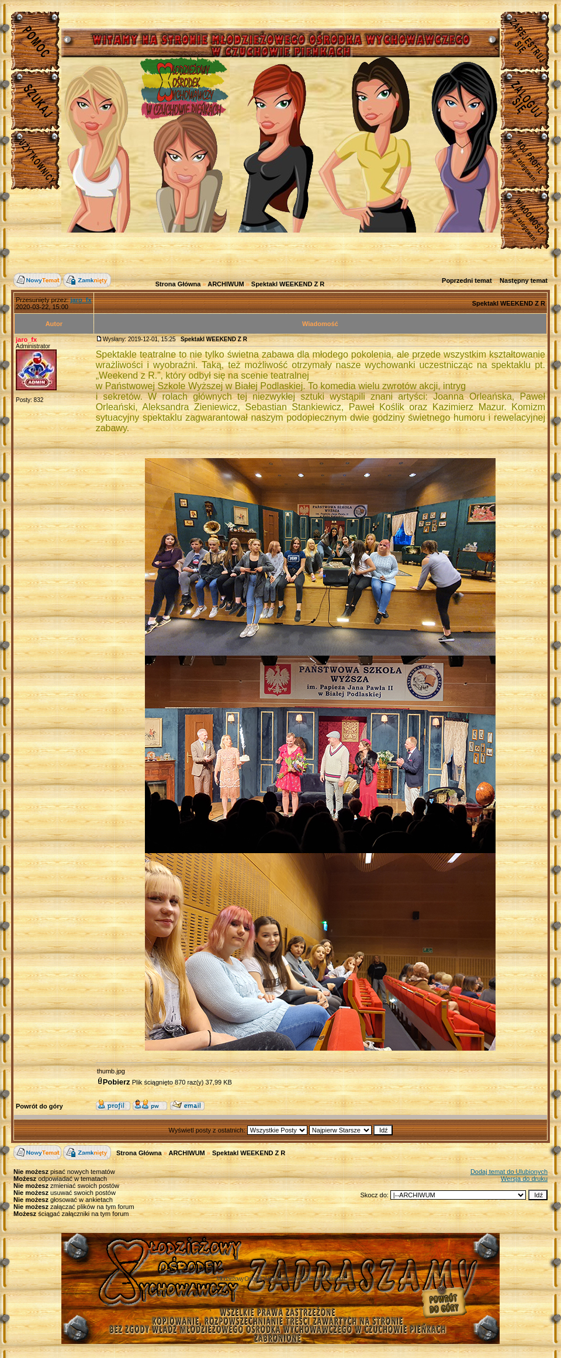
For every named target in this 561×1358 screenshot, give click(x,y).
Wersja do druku (524, 1178)
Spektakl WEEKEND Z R (287, 283)
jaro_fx (26, 339)
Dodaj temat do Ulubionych (509, 1171)
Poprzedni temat (467, 280)
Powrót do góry (39, 1106)
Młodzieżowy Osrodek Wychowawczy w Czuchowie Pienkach (280, 1279)
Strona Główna (178, 283)
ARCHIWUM (225, 283)
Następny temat (524, 280)
